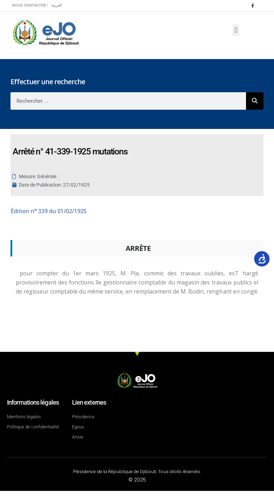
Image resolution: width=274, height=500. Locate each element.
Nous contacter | (30, 5)
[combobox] (128, 101)
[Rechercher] (255, 101)
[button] (235, 30)
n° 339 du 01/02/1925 (48, 211)
